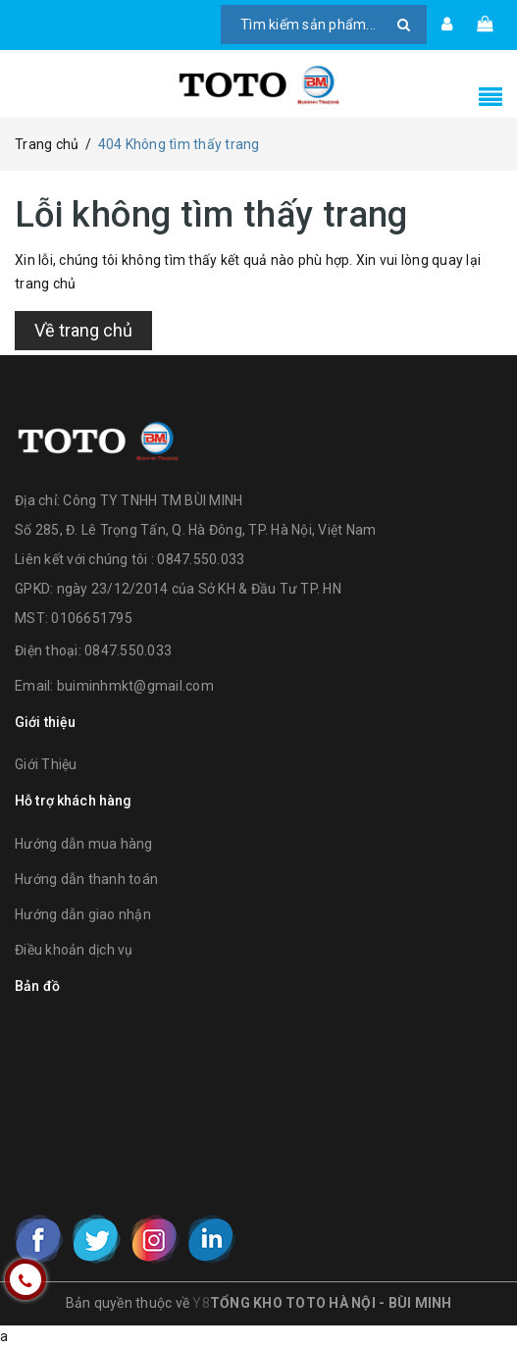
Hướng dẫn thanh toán (86, 879)
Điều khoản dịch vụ (74, 950)
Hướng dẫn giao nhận (83, 914)
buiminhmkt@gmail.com (135, 686)
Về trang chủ (83, 330)
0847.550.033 (128, 650)
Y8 (201, 1303)
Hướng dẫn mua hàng (84, 844)
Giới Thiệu (46, 764)
